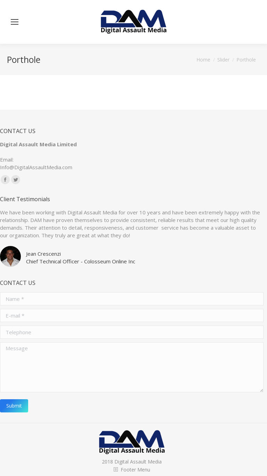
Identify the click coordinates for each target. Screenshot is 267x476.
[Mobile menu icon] (14, 22)
